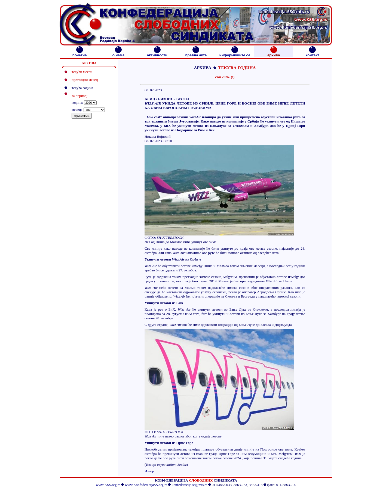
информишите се (234, 53)
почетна (79, 53)
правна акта (196, 53)
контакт (312, 53)
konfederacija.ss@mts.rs (189, 485)
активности (157, 53)
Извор (149, 471)
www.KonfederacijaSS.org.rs (146, 485)
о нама (118, 53)
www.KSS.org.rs (108, 485)
